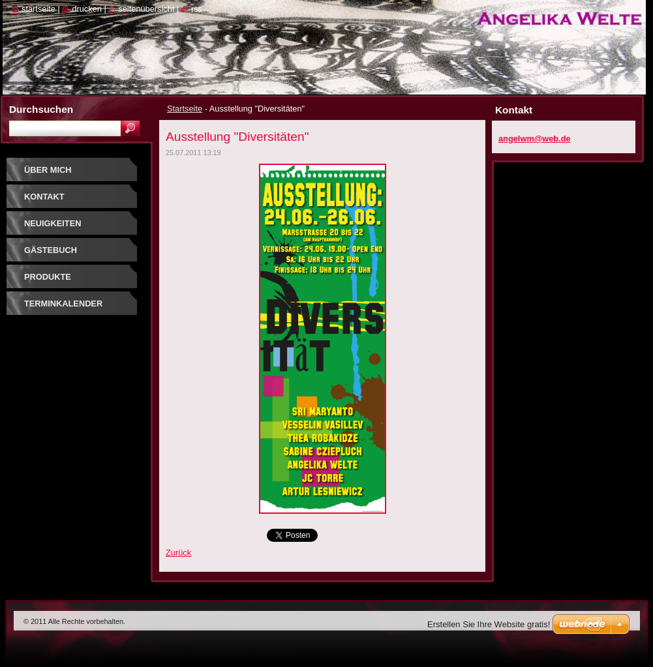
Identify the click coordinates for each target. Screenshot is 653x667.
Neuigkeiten (52, 223)
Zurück (178, 552)
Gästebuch (50, 250)
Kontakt (44, 196)
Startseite (184, 108)
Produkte (47, 277)
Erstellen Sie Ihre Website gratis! (488, 624)
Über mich (48, 170)
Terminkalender (63, 303)
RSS (196, 9)
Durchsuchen (41, 109)
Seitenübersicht (146, 9)
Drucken (87, 9)
